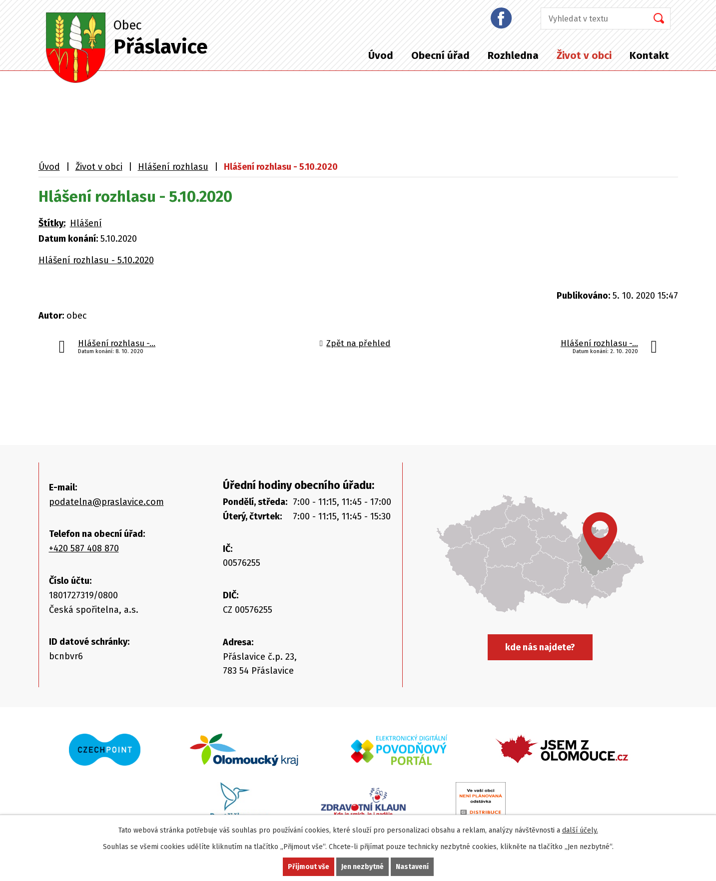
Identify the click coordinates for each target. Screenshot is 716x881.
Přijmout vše (308, 867)
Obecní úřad (440, 55)
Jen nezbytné (362, 867)
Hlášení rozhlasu (173, 166)
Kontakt (649, 55)
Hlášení (86, 223)
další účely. (580, 830)
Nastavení (412, 867)
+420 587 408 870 (84, 548)
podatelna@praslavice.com (106, 501)
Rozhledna (513, 55)
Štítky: (51, 223)
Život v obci (584, 55)
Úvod (380, 55)
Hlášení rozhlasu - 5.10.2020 (96, 260)
